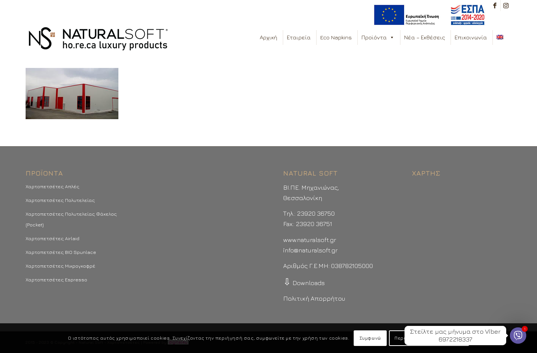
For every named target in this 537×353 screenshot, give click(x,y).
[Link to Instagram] (506, 5)
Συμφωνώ (370, 338)
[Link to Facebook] (494, 5)
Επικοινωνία (471, 37)
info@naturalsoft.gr (310, 250)
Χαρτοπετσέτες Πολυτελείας (60, 200)
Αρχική (268, 37)
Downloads (304, 283)
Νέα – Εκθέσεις (424, 37)
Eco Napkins (336, 37)
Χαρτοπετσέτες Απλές (52, 186)
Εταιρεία (299, 37)
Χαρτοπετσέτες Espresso (56, 279)
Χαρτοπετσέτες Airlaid (52, 238)
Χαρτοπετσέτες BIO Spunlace (61, 252)
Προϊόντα (377, 37)
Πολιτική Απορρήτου (314, 298)
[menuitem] (427, 15)
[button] (391, 37)
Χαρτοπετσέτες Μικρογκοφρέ (60, 266)
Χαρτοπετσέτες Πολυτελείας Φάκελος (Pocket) (71, 219)
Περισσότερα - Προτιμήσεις (429, 338)
